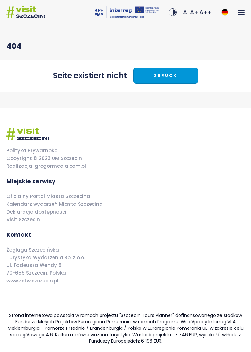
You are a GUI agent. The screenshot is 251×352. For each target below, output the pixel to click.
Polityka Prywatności (32, 150)
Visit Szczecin (23, 219)
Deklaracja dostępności (36, 211)
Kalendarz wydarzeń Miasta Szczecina (54, 204)
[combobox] (224, 12)
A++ (205, 12)
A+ (194, 12)
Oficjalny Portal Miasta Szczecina (48, 196)
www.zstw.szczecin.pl (32, 280)
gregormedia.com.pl (60, 166)
